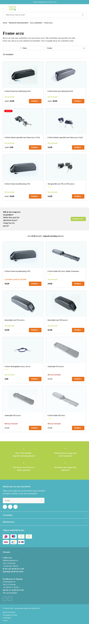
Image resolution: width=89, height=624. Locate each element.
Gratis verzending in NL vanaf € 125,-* (45, 2)
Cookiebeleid (7, 618)
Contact (5, 620)
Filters (24, 48)
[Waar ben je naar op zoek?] (44, 15)
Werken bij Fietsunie (9, 612)
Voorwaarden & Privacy (10, 615)
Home (5, 23)
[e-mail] (23, 500)
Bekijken (34, 101)
